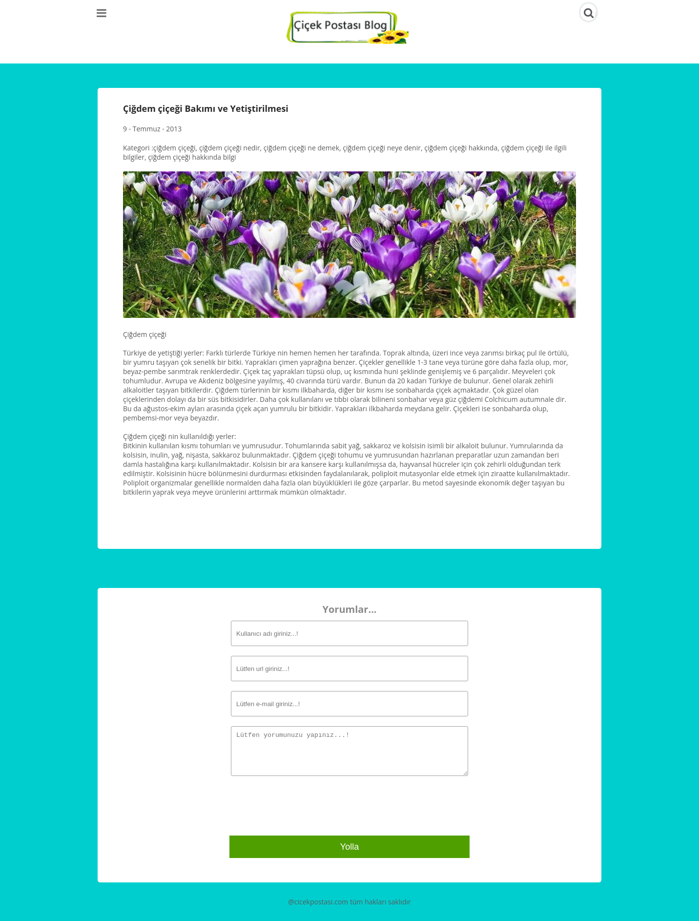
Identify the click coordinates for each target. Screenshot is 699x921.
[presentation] (302, 804)
